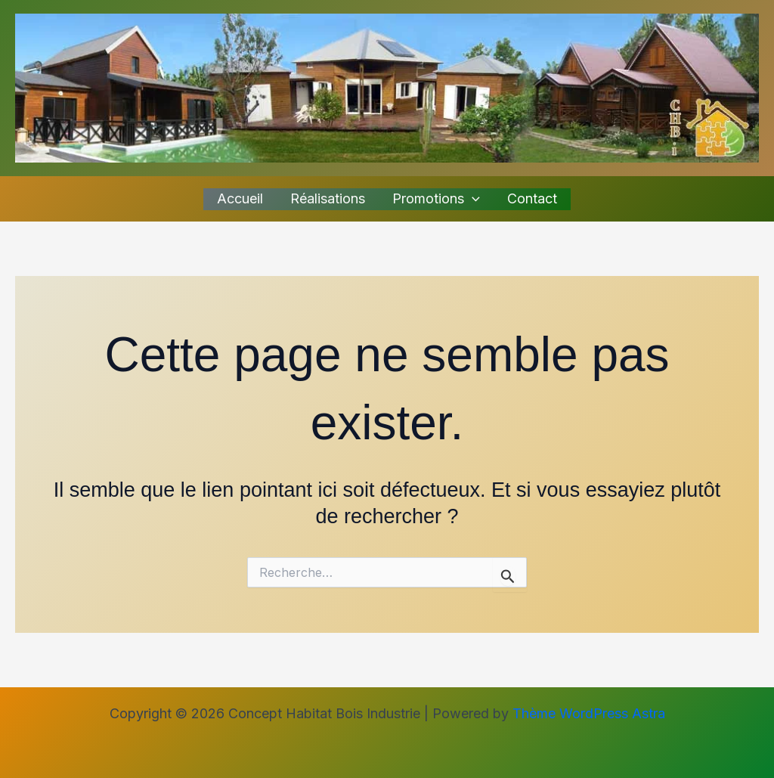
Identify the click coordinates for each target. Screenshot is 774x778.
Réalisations (327, 198)
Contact (532, 198)
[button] (472, 199)
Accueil (240, 198)
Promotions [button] (436, 199)
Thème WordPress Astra (588, 713)
